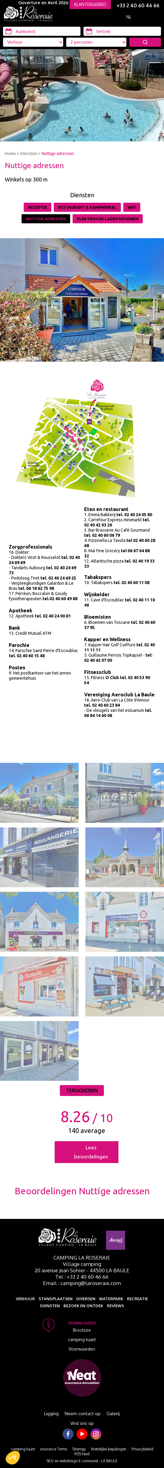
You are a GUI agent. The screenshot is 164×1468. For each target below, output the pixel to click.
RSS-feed (82, 1454)
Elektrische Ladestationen (107, 219)
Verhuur (25, 1298)
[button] (12, 1457)
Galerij (113, 1413)
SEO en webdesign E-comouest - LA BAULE (82, 1461)
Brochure (82, 1330)
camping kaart (82, 1339)
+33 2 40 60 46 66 (138, 5)
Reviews (115, 1305)
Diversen (85, 1298)
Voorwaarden (82, 1348)
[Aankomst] (41, 31)
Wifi (132, 207)
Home (10, 153)
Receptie (37, 207)
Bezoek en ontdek (83, 1305)
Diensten (28, 153)
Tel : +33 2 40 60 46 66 (81, 1277)
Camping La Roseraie (81, 1257)
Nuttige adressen (58, 153)
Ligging (51, 1413)
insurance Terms (53, 1449)
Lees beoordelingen (91, 1152)
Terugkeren (82, 1090)
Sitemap (79, 1449)
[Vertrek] (122, 31)
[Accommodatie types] (96, 42)
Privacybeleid (142, 1449)
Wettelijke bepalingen (108, 1449)
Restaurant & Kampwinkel (87, 207)
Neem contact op (83, 1413)
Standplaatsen (56, 1298)
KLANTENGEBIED (90, 4)
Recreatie (137, 1298)
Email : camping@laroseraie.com (82, 1283)
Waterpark (111, 1298)
